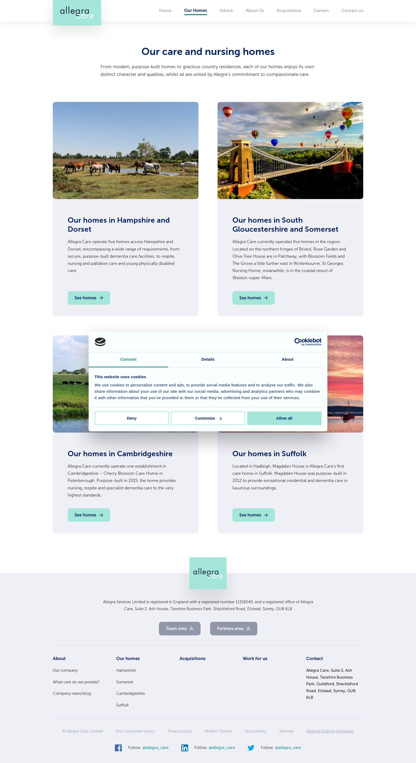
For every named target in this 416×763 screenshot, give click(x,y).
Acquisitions (289, 10)
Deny (132, 418)
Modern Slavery (218, 731)
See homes (85, 297)
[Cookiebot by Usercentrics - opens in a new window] (298, 342)
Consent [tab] (128, 359)
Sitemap (286, 731)
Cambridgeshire (130, 693)
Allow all (284, 418)
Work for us (255, 658)
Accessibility (255, 731)
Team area (176, 628)
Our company (65, 670)
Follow (148, 747)
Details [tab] (208, 359)
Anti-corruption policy (135, 731)
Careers (321, 10)
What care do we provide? (76, 682)
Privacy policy (180, 731)
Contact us (352, 10)
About (59, 658)
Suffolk (122, 705)
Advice (226, 10)
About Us (255, 10)
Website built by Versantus (330, 731)
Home (165, 10)
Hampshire (126, 670)
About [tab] (287, 359)
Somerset (124, 682)
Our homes (128, 658)
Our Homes (195, 10)
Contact (314, 658)
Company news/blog (72, 693)
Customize (208, 418)
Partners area (230, 628)
